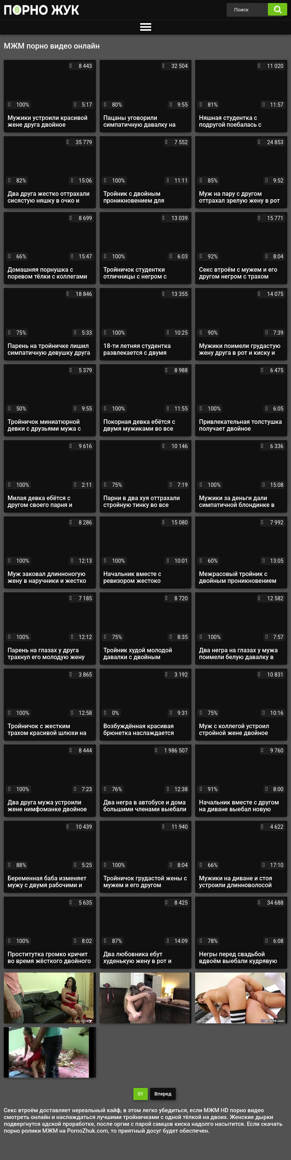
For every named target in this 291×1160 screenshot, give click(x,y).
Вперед (163, 1094)
